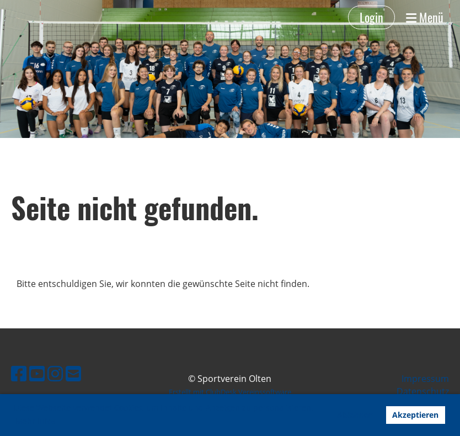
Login (371, 17)
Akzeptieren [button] (415, 415)
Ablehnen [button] (355, 415)
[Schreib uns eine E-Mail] (73, 373)
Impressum (425, 379)
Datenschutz (423, 391)
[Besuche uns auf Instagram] (55, 373)
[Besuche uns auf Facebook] (18, 373)
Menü (424, 17)
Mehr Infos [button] (35, 421)
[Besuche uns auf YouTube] (37, 373)
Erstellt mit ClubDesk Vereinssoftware (230, 392)
